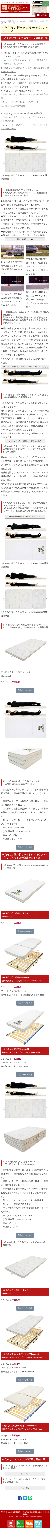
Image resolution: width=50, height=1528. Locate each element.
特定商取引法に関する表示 (32, 1512)
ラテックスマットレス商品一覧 (26, 21)
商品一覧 (11, 21)
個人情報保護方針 (14, 1512)
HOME (3, 21)
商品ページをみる (25, 690)
